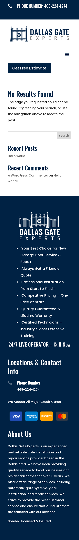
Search (64, 136)
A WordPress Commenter (28, 175)
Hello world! (17, 156)
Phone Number (28, 383)
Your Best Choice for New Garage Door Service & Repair (43, 255)
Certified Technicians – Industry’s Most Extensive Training (42, 329)
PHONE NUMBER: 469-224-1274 (42, 6)
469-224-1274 (28, 389)
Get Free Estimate (29, 68)
